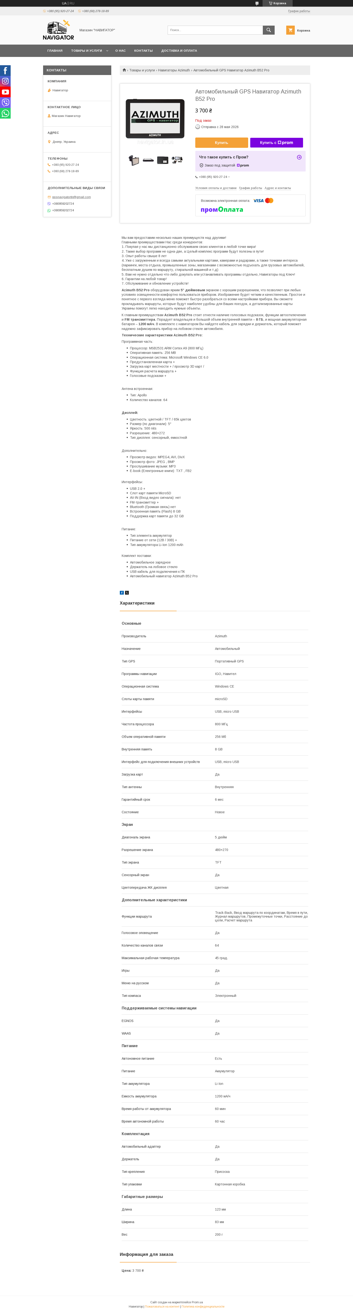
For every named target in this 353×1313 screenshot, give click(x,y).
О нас (120, 50)
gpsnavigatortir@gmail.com (71, 197)
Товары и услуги (86, 50)
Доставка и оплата (179, 50)
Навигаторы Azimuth (174, 70)
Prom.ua (197, 1302)
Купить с (276, 143)
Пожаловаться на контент (162, 1306)
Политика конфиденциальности (203, 1306)
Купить (221, 143)
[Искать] (269, 30)
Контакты (143, 50)
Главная (55, 50)
